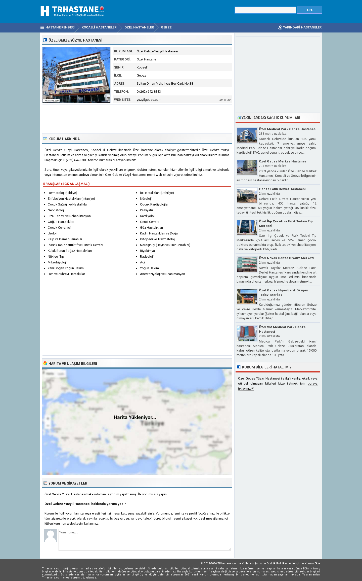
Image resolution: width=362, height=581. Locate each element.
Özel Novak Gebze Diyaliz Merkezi (286, 258)
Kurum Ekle (312, 563)
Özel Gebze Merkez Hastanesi (283, 161)
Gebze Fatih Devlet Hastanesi (282, 189)
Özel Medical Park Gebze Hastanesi (287, 129)
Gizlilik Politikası (277, 563)
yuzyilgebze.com (149, 99)
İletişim (296, 563)
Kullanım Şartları (252, 563)
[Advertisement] (137, 118)
